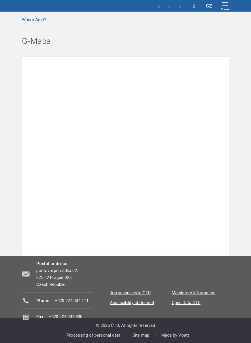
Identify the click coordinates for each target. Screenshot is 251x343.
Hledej (194, 6)
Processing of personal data (93, 335)
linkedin (180, 6)
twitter (170, 6)
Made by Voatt (175, 335)
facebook (160, 6)
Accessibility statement (132, 302)
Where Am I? (34, 19)
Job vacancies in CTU (130, 292)
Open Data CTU (186, 302)
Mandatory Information (194, 292)
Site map (141, 335)
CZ (209, 6)
